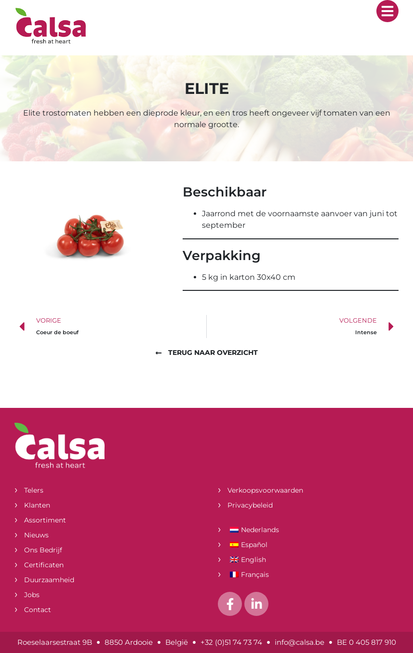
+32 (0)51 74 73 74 (231, 642)
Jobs (32, 594)
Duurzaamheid (49, 579)
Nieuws (36, 535)
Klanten (37, 505)
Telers (33, 490)
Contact (37, 609)
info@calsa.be (299, 642)
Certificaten (44, 565)
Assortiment (45, 520)
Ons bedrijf (43, 550)
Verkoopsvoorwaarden (265, 490)
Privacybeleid (250, 505)
